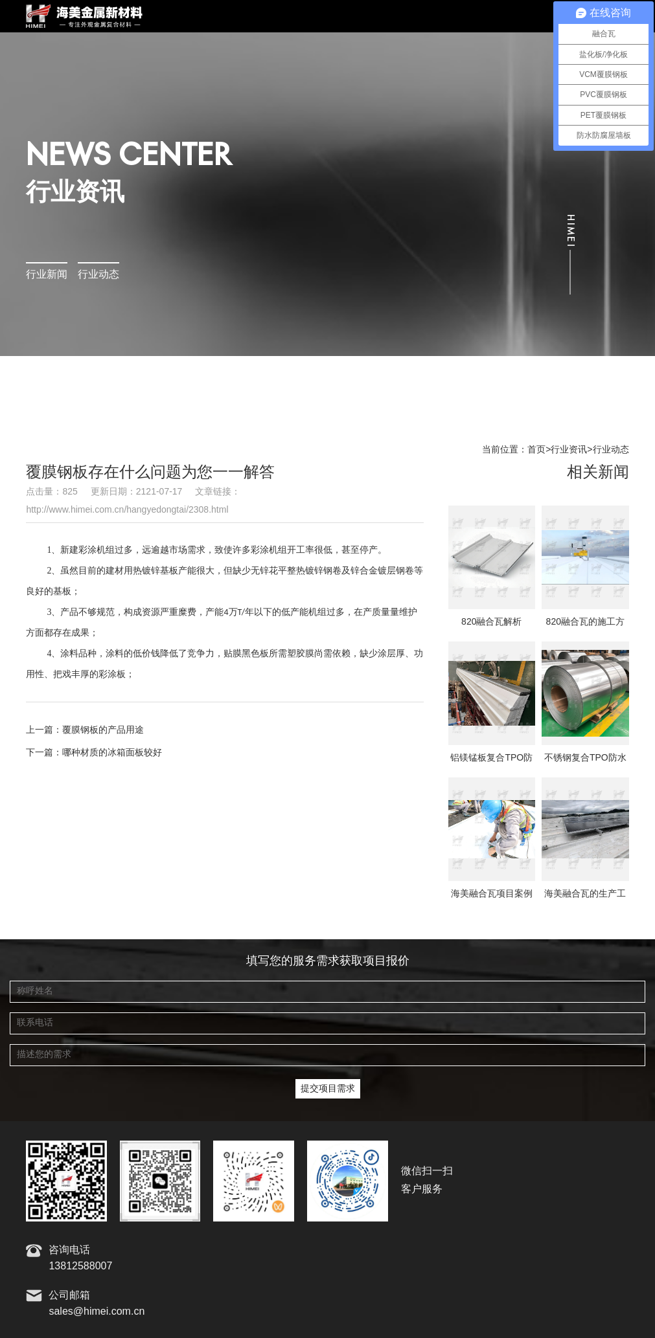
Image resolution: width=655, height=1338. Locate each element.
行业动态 (98, 274)
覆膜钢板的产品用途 (103, 730)
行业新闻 (46, 274)
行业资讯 (569, 449)
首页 (536, 449)
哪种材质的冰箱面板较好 (112, 752)
